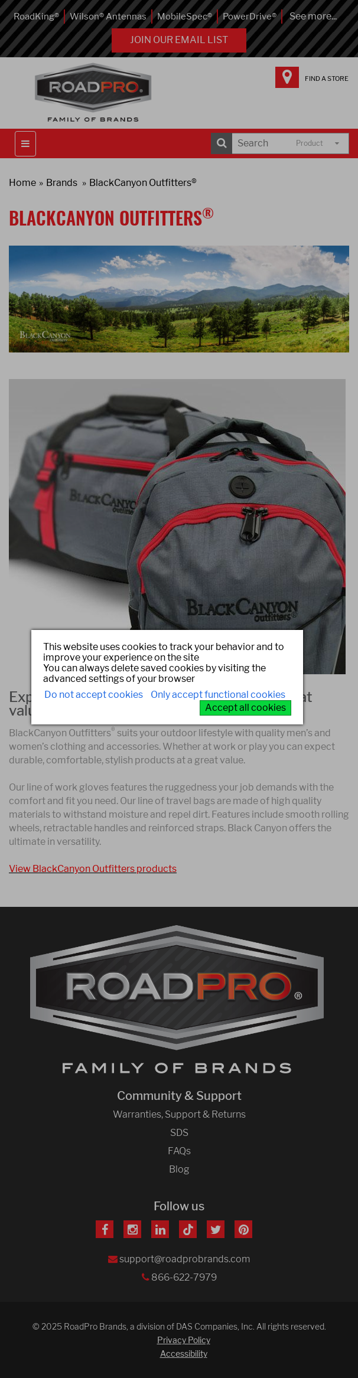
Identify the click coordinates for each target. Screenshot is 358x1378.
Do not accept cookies (93, 694)
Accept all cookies (245, 707)
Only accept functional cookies (218, 694)
